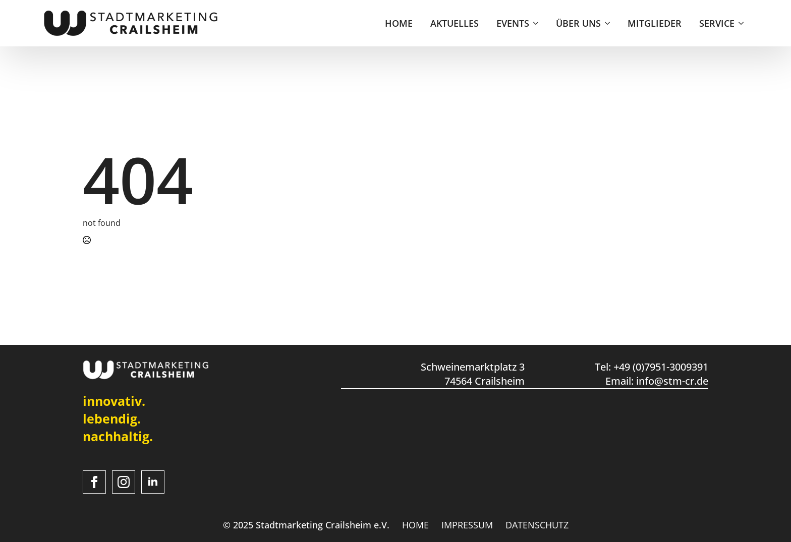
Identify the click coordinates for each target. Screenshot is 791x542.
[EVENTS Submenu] (536, 23)
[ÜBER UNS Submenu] (608, 23)
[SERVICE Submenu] (741, 23)
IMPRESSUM (467, 525)
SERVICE (716, 23)
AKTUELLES (454, 23)
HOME (399, 23)
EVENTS (512, 23)
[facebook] (94, 482)
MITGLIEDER (655, 23)
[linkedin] (152, 482)
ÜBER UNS (578, 23)
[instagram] (123, 482)
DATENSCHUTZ (537, 525)
